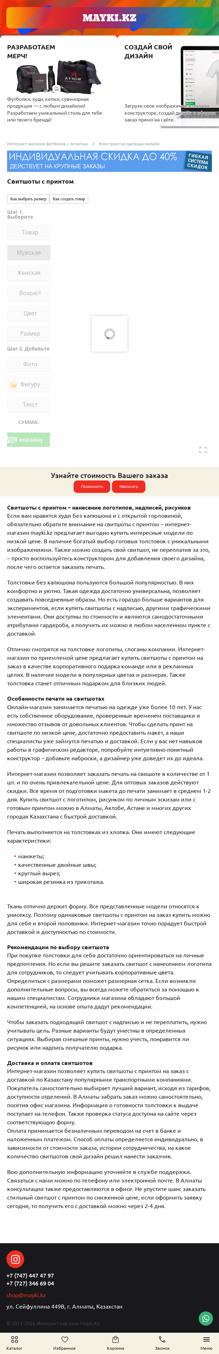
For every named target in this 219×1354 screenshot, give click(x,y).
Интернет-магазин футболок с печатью (47, 143)
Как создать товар (69, 198)
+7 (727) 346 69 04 (30, 1283)
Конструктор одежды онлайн (129, 143)
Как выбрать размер (28, 198)
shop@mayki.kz (26, 1295)
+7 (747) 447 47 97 (30, 1275)
